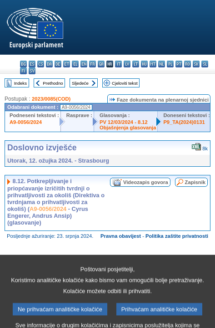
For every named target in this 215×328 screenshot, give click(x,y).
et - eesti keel (66, 64)
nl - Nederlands (161, 64)
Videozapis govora (145, 182)
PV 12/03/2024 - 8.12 (124, 122)
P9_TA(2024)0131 (184, 122)
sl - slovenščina (204, 64)
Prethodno (53, 83)
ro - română (187, 64)
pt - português (178, 64)
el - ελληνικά (75, 64)
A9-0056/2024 (26, 122)
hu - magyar (144, 64)
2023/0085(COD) (51, 99)
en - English (83, 64)
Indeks (20, 83)
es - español (32, 64)
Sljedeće (80, 83)
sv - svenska (32, 70)
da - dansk (49, 64)
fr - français (92, 64)
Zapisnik (195, 182)
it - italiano (118, 64)
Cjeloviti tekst (125, 83)
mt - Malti (153, 64)
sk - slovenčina (196, 64)
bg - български (23, 64)
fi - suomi (23, 70)
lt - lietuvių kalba (135, 64)
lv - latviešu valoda (127, 64)
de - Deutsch (58, 64)
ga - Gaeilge (101, 64)
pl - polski (170, 64)
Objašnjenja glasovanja (128, 127)
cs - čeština (40, 64)
